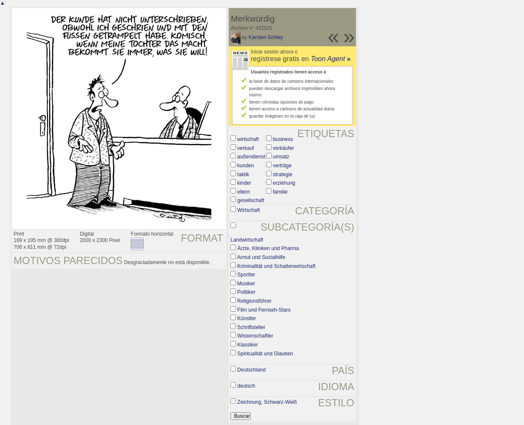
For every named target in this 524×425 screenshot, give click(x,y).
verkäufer (283, 148)
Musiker (246, 284)
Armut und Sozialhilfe (261, 257)
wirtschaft (248, 139)
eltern (243, 192)
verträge (282, 166)
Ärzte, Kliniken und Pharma (268, 248)
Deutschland (251, 370)
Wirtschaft (248, 210)
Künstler (246, 318)
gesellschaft (250, 200)
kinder (244, 183)
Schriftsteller (251, 327)
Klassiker (247, 345)
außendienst (251, 157)
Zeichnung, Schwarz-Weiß (267, 402)
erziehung (284, 183)
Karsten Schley (266, 37)
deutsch (246, 386)
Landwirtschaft (246, 240)
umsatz (281, 157)
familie (280, 192)
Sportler (246, 275)
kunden (245, 166)
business (283, 139)
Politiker (246, 292)
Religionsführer (254, 301)
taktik (243, 174)
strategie (282, 174)
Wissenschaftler (255, 336)
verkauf (245, 148)
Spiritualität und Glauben (265, 354)
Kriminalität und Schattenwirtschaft (276, 266)
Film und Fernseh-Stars (263, 310)
